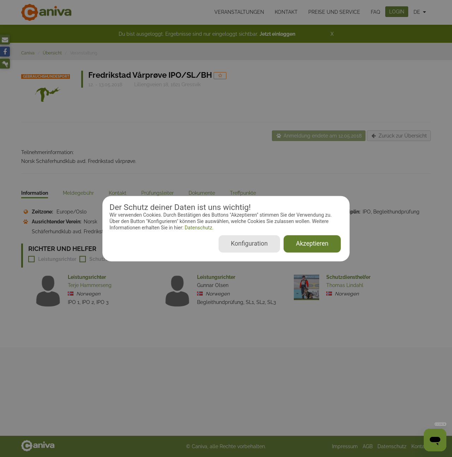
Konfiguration (249, 243)
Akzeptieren (312, 243)
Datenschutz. (198, 228)
